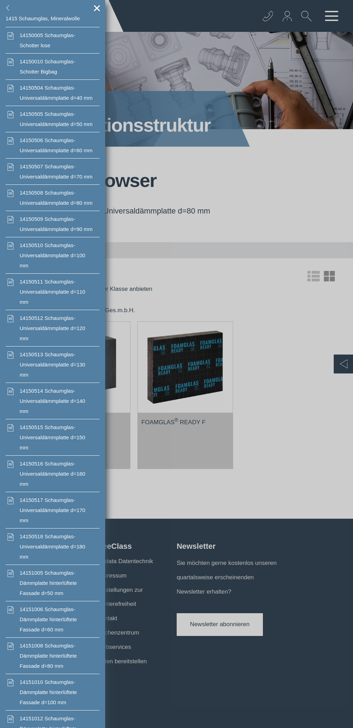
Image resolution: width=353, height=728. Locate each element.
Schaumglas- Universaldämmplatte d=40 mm (56, 93)
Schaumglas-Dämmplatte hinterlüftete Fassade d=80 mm (48, 656)
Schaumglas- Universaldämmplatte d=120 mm (52, 328)
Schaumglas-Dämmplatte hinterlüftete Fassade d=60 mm (48, 619)
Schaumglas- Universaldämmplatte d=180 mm (52, 546)
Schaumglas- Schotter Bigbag (47, 66)
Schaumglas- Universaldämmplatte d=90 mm (56, 224)
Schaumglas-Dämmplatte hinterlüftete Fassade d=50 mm (48, 583)
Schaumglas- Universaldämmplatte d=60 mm (56, 145)
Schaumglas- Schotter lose (47, 40)
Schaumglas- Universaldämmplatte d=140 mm (52, 401)
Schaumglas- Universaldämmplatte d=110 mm (52, 292)
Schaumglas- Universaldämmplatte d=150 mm (52, 437)
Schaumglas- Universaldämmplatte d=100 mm (52, 255)
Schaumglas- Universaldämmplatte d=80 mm (56, 198)
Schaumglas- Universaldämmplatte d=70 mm (56, 171)
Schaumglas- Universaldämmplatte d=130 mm (52, 364)
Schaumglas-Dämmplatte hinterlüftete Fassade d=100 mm (48, 692)
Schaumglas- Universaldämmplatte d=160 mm (52, 474)
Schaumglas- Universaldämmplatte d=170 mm (52, 510)
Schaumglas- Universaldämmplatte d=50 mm (56, 119)
